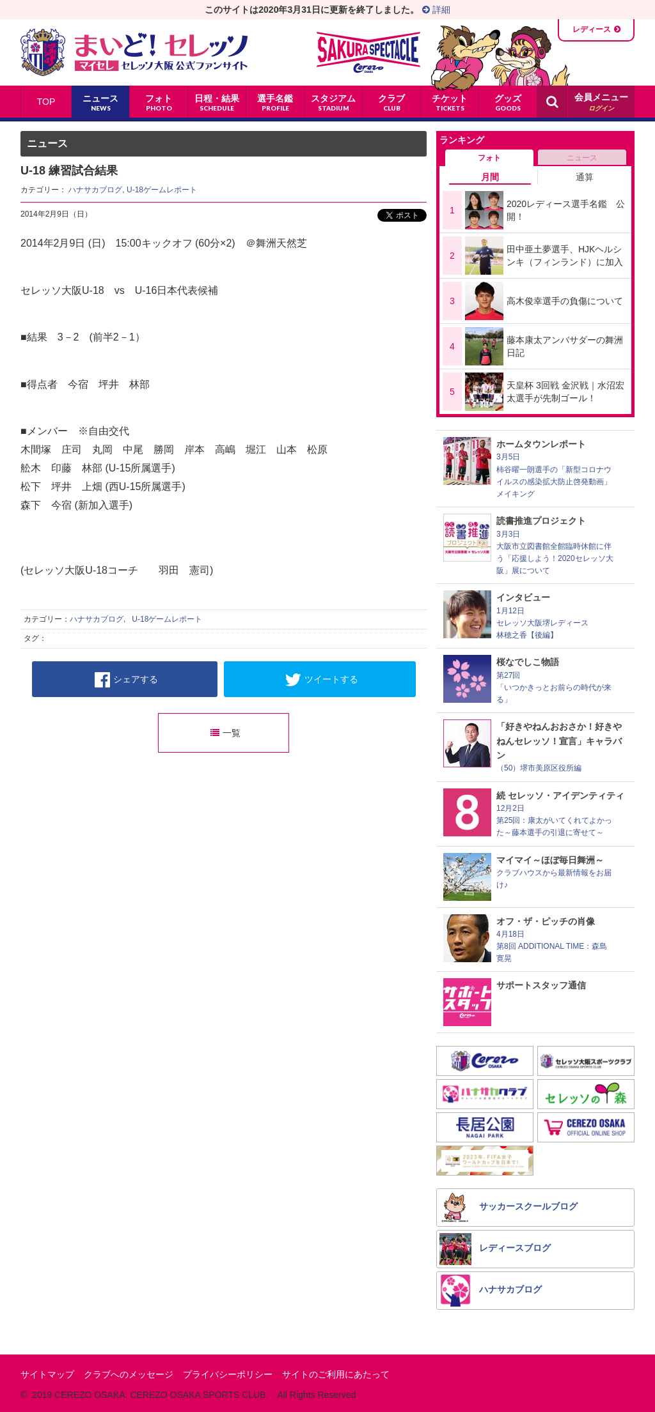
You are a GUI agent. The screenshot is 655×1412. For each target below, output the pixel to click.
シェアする (126, 680)
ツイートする (321, 680)
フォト (489, 157)
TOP (46, 101)
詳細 (436, 9)
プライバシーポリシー (227, 1374)
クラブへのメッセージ (128, 1374)
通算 (585, 177)
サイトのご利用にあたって (336, 1374)
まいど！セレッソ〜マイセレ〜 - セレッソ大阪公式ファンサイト (134, 52)
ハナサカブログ (95, 189)
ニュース (582, 157)
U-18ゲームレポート (162, 189)
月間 (490, 177)
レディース (591, 29)
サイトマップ (47, 1374)
